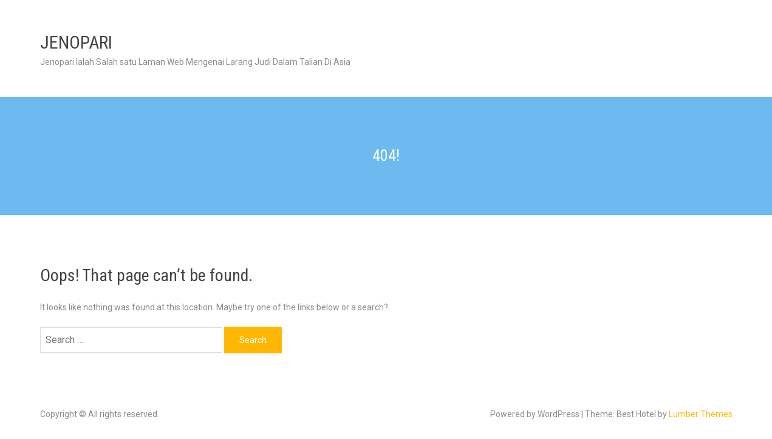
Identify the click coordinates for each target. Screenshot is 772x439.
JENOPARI (76, 42)
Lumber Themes (701, 414)
